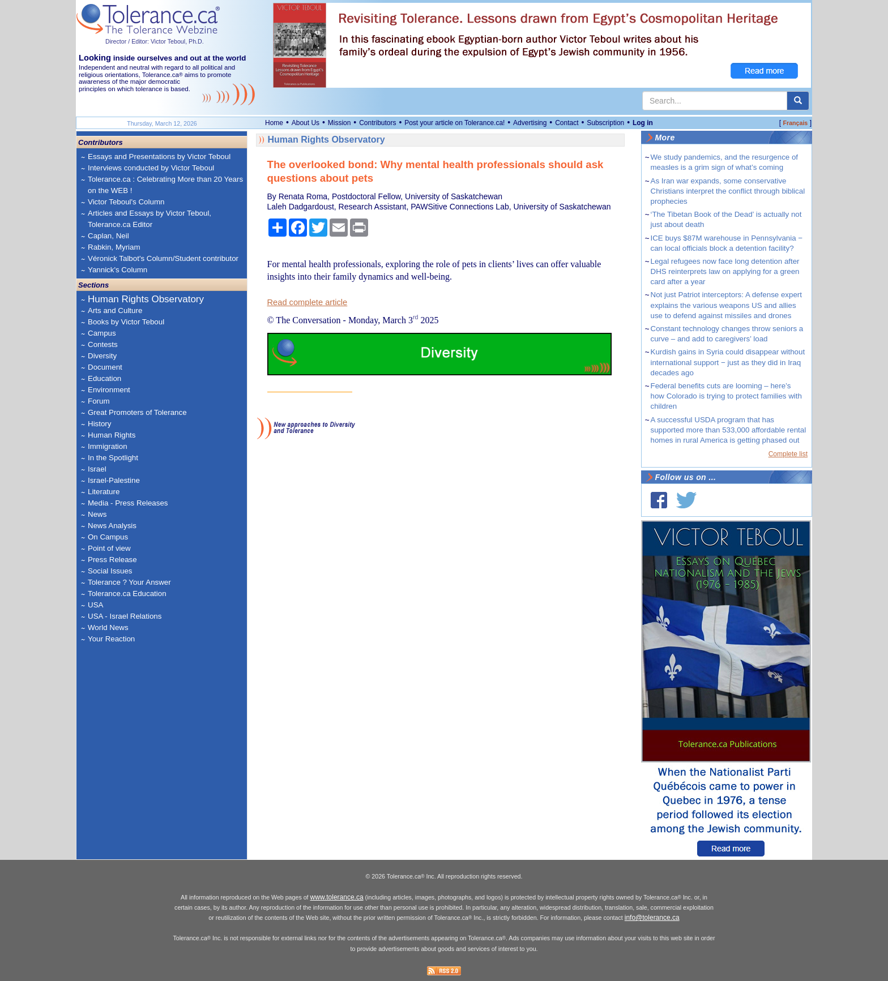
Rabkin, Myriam (114, 247)
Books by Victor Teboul (126, 322)
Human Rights (111, 435)
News (97, 514)
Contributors (377, 123)
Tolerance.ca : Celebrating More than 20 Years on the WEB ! (165, 185)
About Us (305, 123)
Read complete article (307, 302)
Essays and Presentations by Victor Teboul (159, 156)
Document (105, 367)
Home (274, 123)
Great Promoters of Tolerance (137, 412)
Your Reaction (111, 639)
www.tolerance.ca (337, 897)
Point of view (109, 548)
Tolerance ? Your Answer (129, 582)
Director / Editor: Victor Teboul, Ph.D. (154, 41)
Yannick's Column (117, 269)
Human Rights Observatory (146, 299)
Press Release (112, 559)
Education (104, 378)
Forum (99, 401)
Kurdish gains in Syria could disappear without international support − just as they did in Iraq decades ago (728, 362)
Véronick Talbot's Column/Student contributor (163, 258)
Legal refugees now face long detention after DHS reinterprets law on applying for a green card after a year (725, 271)
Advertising (530, 123)
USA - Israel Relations (124, 616)
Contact (566, 123)
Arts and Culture (115, 310)
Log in (643, 123)
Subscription (605, 123)
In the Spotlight (113, 457)
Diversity (102, 356)
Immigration (107, 446)
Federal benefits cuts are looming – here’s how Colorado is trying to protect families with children (726, 396)
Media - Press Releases (128, 503)
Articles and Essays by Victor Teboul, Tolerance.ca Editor (149, 219)
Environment (109, 389)
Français (795, 122)
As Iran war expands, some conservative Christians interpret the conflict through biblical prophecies (728, 191)
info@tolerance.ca (652, 918)
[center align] (798, 100)
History (99, 423)
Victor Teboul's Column (126, 202)
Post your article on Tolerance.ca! (454, 123)
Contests (103, 344)
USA (95, 605)
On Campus (108, 537)
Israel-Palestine (114, 480)
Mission (339, 123)
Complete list (788, 454)
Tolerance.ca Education (127, 593)
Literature (103, 491)
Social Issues (110, 571)
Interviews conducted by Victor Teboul (151, 168)
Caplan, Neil (108, 236)
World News (108, 627)
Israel (97, 469)
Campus (102, 333)
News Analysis (112, 525)
